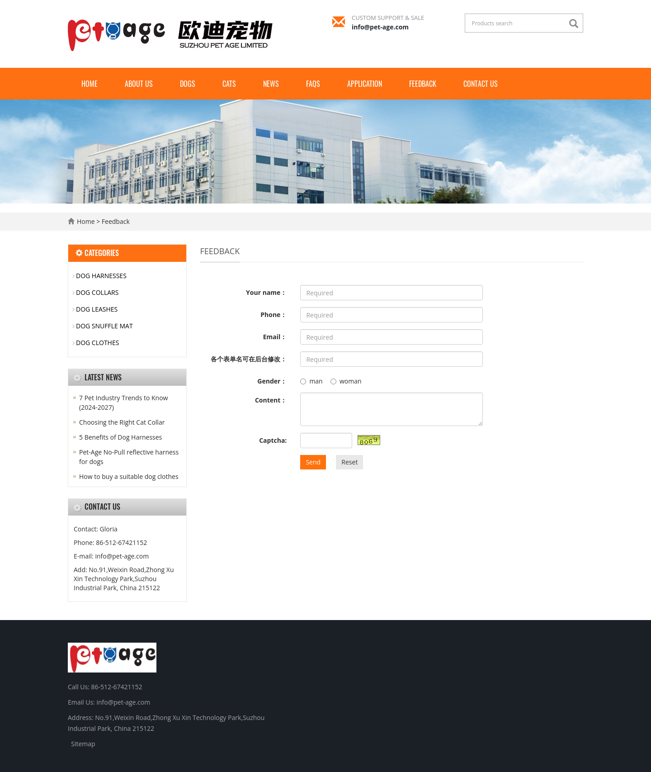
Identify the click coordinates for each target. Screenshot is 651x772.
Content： (271, 400)
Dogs (187, 83)
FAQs (313, 83)
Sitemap (83, 743)
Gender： (272, 381)
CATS (229, 83)
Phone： (273, 314)
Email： (275, 336)
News (271, 83)
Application (364, 83)
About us (139, 83)
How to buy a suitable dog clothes (129, 476)
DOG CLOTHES (97, 342)
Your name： (266, 292)
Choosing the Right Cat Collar (122, 422)
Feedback (422, 83)
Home (89, 83)
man (311, 381)
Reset (349, 462)
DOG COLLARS (97, 292)
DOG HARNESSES (101, 275)
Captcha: (273, 440)
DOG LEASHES (97, 309)
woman (346, 381)
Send (313, 462)
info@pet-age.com (380, 27)
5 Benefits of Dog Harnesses (120, 437)
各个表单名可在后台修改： (249, 359)
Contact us (480, 83)
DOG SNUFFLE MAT (104, 326)
